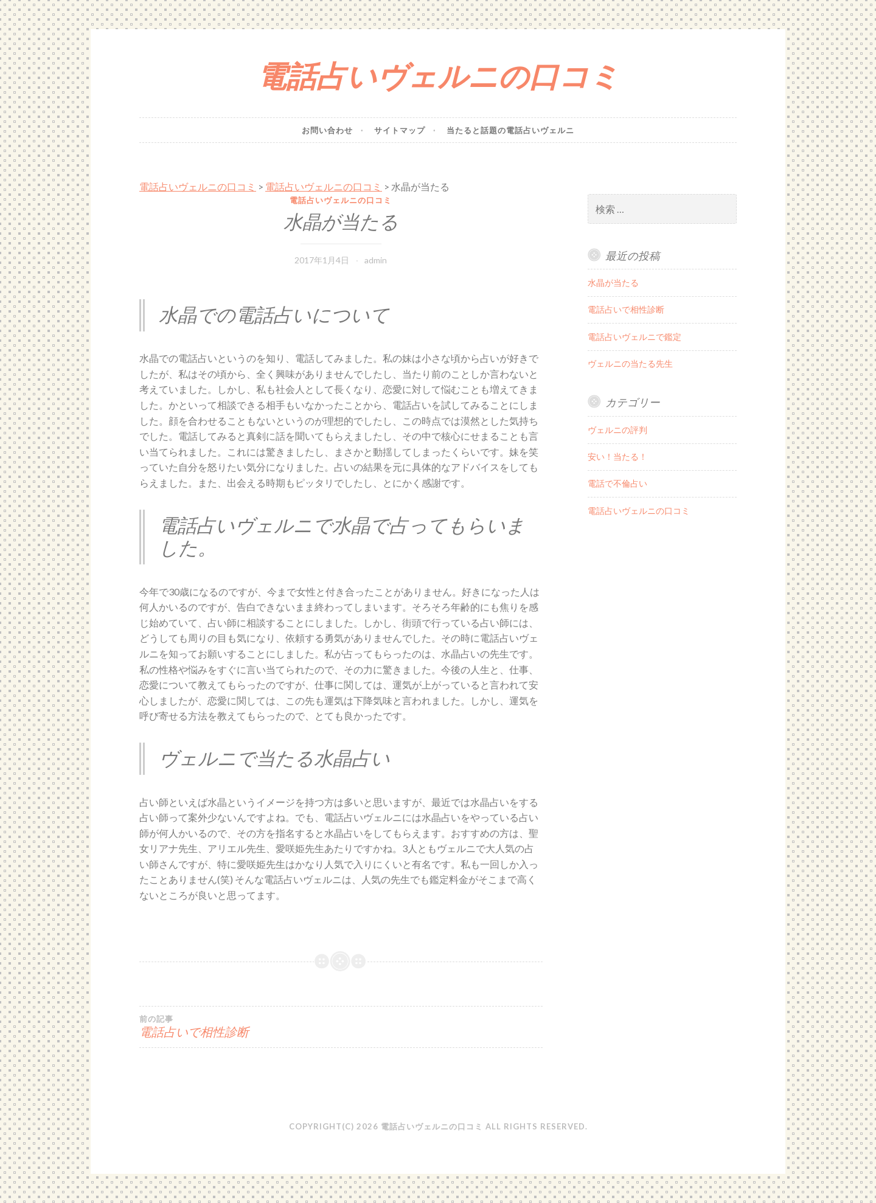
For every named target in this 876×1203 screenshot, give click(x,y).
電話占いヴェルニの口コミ (438, 76)
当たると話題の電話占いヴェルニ (510, 130)
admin (375, 260)
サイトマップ (399, 130)
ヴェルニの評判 (617, 430)
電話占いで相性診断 (240, 1026)
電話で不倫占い (617, 483)
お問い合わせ (327, 130)
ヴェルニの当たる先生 (630, 363)
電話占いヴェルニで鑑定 (634, 336)
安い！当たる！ (617, 456)
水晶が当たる (613, 282)
